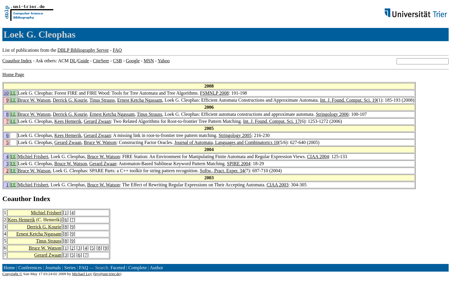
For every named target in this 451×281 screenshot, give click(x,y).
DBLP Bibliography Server (83, 50)
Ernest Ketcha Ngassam (139, 100)
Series (70, 267)
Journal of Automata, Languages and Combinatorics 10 (226, 142)
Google (133, 60)
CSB (117, 60)
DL (73, 60)
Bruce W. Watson (34, 100)
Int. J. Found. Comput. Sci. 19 (348, 100)
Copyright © (12, 274)
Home (9, 267)
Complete (137, 267)
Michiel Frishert (33, 156)
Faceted (117, 267)
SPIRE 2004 (239, 163)
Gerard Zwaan (97, 121)
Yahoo (163, 60)
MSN (149, 60)
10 (6, 93)
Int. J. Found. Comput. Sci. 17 (271, 121)
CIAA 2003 (277, 184)
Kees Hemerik (68, 121)
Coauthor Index (17, 60)
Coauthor (16, 199)
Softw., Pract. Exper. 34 (222, 170)
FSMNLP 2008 (214, 93)
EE (13, 93)
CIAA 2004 (318, 156)
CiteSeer (101, 60)
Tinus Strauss (102, 100)
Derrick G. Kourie (70, 100)
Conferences (30, 267)
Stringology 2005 (235, 135)
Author (156, 267)
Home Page (13, 74)
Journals (53, 267)
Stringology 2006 (332, 114)
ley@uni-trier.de (107, 274)
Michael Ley (82, 274)
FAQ (117, 50)
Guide (83, 60)
